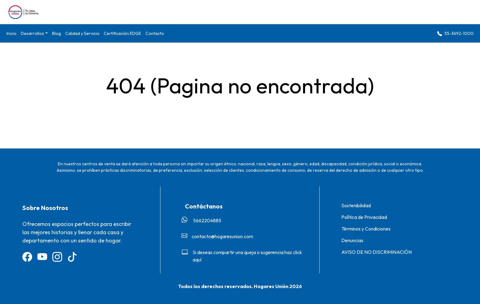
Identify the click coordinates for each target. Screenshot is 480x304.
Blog (56, 33)
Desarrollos (32, 33)
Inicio (11, 33)
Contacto (154, 33)
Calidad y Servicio (82, 33)
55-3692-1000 (455, 33)
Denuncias (352, 240)
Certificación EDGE (122, 33)
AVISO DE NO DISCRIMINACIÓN (376, 252)
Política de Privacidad (364, 217)
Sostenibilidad (356, 205)
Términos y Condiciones (366, 229)
